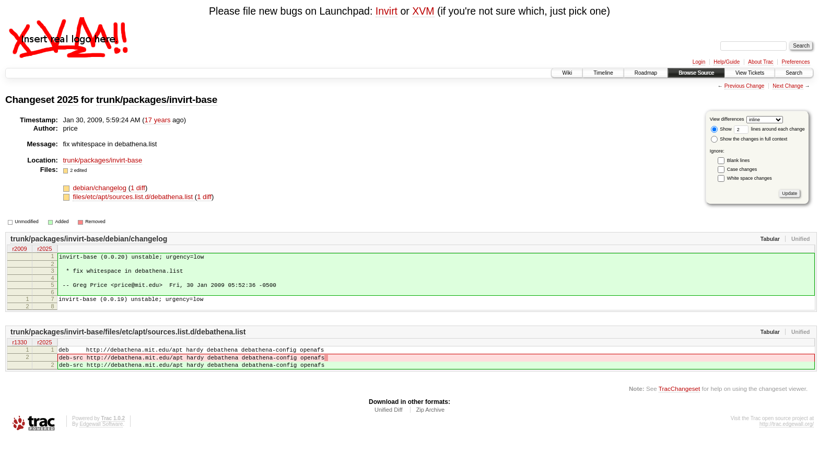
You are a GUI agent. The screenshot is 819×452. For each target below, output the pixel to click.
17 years (158, 120)
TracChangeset (679, 402)
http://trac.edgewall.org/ (786, 438)
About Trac (760, 62)
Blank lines (738, 160)
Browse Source (696, 73)
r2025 (44, 250)
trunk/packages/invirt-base (156, 99)
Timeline (603, 73)
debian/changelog (100, 188)
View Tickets (749, 73)
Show (721, 129)
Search (794, 73)
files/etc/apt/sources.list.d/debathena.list (133, 197)
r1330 (19, 350)
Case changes (742, 169)
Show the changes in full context (749, 139)
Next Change (788, 86)
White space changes (749, 178)
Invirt (386, 11)
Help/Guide (726, 62)
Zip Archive (430, 424)
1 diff (138, 188)
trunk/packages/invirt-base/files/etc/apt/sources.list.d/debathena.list (127, 339)
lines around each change (769, 129)
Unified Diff (389, 424)
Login (699, 62)
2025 (67, 99)
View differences (727, 119)
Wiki (567, 73)
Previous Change (744, 86)
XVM (423, 11)
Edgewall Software (101, 438)
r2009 (19, 250)
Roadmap (646, 73)
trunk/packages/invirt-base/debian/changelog (88, 239)
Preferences (796, 62)
